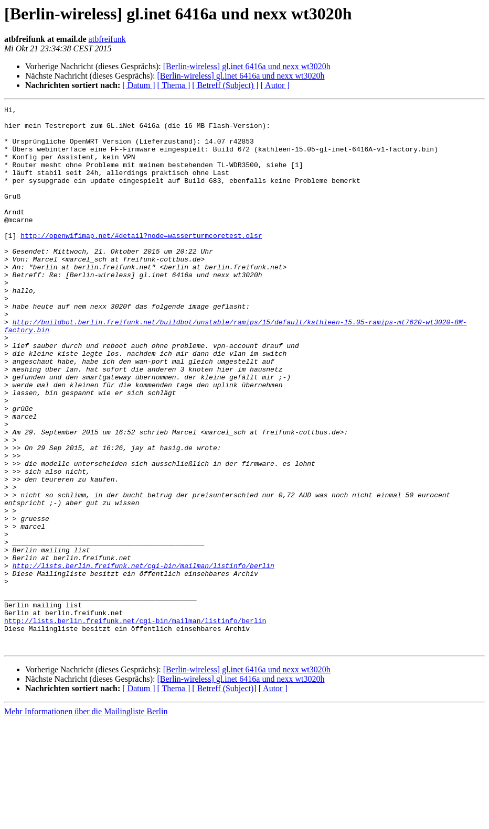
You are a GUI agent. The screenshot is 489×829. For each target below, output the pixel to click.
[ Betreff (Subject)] (224, 796)
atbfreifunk (107, 39)
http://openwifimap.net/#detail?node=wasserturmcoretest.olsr (141, 262)
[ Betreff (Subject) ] (225, 85)
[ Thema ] (173, 85)
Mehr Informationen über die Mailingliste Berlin (85, 819)
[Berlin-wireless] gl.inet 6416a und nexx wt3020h (247, 66)
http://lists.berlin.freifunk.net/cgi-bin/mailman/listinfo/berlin (143, 658)
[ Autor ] (275, 85)
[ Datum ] (138, 85)
